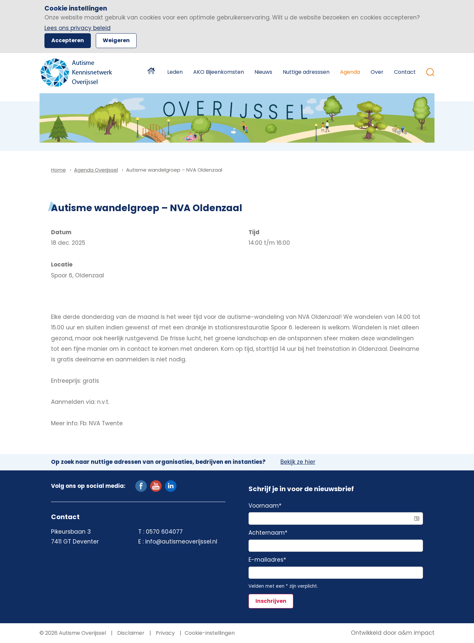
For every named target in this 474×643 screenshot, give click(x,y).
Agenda (350, 72)
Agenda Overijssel (96, 169)
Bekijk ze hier (297, 462)
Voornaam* (265, 506)
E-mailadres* (267, 560)
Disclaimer (130, 633)
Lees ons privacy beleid (77, 28)
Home (152, 72)
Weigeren (116, 40)
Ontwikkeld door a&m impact (392, 633)
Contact (405, 72)
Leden (175, 72)
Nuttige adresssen (306, 72)
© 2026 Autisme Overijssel (73, 633)
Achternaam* (268, 533)
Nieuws (263, 72)
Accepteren (67, 40)
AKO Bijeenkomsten (218, 72)
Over (377, 72)
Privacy (164, 633)
